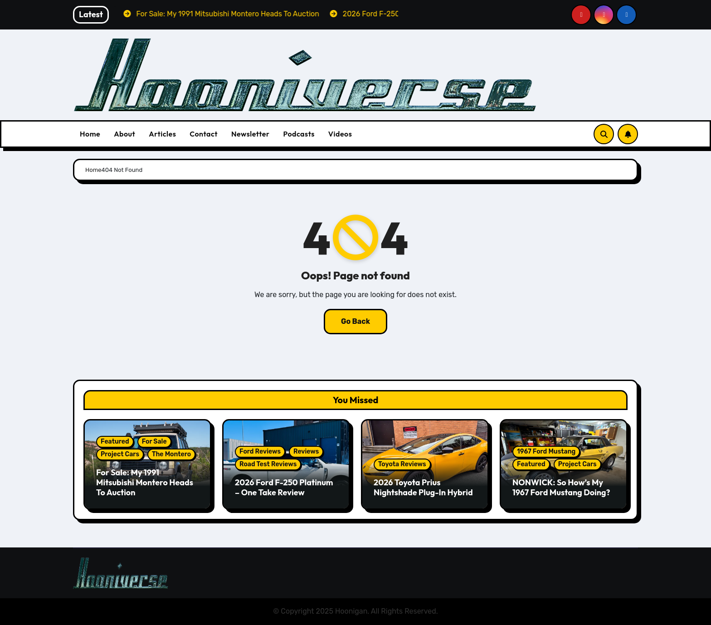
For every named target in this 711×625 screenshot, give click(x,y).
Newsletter (250, 133)
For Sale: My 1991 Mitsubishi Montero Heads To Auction (144, 482)
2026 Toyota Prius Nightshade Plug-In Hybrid (423, 487)
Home (90, 133)
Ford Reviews (260, 451)
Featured (115, 441)
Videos (340, 133)
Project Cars (120, 454)
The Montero (171, 454)
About (124, 133)
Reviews (306, 451)
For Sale (154, 441)
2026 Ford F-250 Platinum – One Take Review (284, 487)
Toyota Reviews (402, 464)
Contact (204, 133)
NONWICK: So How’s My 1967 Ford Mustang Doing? (561, 487)
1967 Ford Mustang (546, 451)
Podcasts (298, 133)
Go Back (355, 321)
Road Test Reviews (268, 464)
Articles (162, 133)
